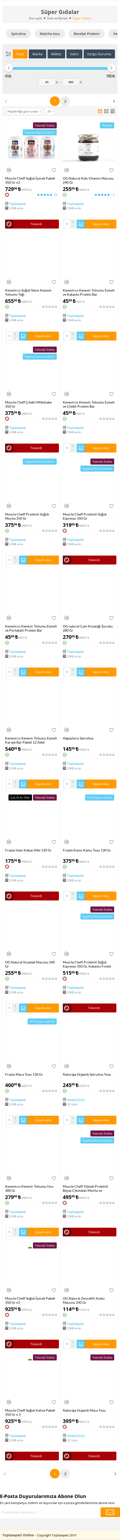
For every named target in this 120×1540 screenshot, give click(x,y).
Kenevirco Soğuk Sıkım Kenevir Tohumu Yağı (28, 292)
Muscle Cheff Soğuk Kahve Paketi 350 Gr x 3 (30, 1412)
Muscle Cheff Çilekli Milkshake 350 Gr (28, 404)
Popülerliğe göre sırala (24, 111)
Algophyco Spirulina (78, 738)
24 (50, 111)
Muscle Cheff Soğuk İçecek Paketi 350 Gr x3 (30, 180)
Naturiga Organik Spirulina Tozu (87, 1074)
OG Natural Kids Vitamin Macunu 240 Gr (88, 180)
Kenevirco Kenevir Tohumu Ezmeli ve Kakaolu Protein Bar (89, 292)
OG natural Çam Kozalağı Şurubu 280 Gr (88, 628)
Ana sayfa (35, 18)
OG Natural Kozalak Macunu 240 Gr (30, 964)
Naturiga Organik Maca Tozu (84, 1410)
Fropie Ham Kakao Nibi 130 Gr (28, 850)
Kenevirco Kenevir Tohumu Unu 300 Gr (29, 1188)
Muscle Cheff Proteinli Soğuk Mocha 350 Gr (27, 516)
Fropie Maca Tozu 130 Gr (24, 1074)
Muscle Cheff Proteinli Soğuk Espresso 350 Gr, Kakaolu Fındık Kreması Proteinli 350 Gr (87, 964)
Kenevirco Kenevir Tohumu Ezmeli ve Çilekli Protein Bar (89, 404)
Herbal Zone (76, 1099)
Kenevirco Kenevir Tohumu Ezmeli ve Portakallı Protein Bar (31, 628)
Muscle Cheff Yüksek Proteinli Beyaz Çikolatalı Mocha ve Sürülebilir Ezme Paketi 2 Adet (85, 1188)
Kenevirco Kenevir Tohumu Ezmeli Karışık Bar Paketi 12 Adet (31, 740)
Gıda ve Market (57, 18)
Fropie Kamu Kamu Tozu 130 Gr (87, 850)
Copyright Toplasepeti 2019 (56, 1535)
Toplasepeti (17, 204)
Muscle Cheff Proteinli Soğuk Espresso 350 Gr (85, 516)
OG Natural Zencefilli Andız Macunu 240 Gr (83, 1300)
